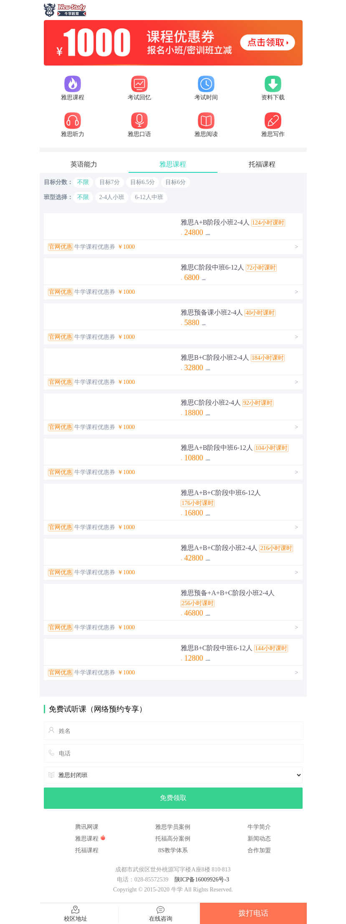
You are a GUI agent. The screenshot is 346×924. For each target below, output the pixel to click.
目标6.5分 (142, 182)
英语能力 (84, 164)
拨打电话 (253, 913)
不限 (83, 182)
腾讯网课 (86, 827)
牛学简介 (259, 827)
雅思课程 (172, 164)
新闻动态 (259, 839)
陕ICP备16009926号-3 (201, 879)
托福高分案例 (172, 839)
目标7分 (109, 182)
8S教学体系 (173, 850)
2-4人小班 (112, 197)
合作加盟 (259, 850)
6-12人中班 (149, 197)
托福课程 (262, 164)
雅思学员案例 (172, 827)
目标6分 (175, 182)
